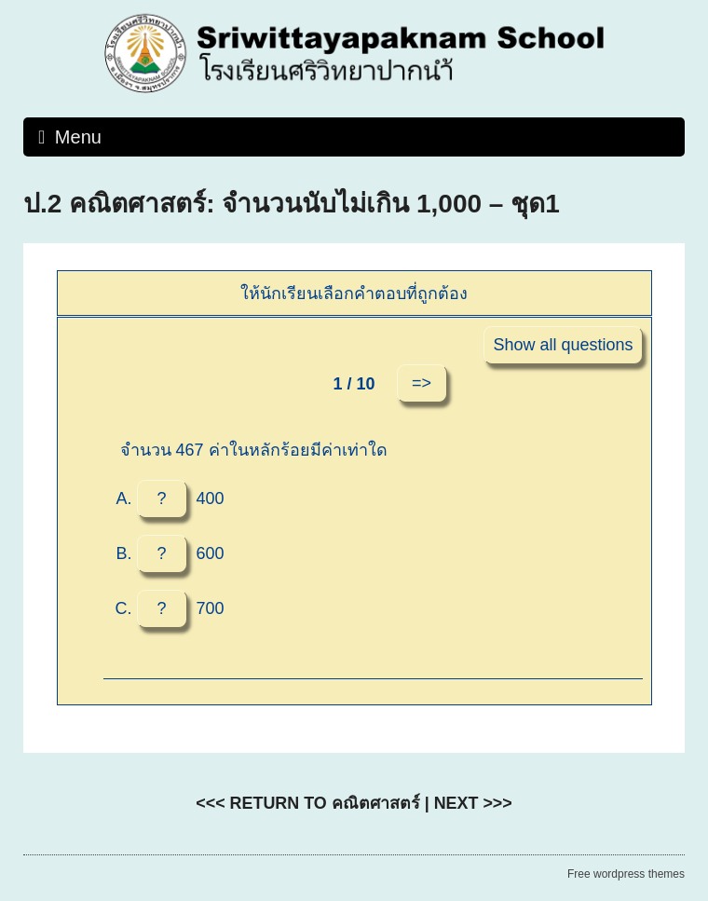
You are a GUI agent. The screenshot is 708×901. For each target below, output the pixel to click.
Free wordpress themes (626, 874)
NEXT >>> (473, 803)
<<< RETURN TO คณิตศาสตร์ (307, 803)
